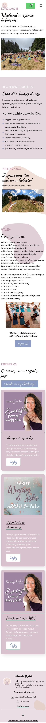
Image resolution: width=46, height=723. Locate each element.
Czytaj (13, 462)
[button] (41, 5)
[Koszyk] (30, 6)
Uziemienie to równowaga (15, 525)
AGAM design (34, 720)
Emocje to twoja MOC (21, 618)
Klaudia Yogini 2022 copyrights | (19, 720)
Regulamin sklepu (23, 706)
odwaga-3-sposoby (19, 437)
